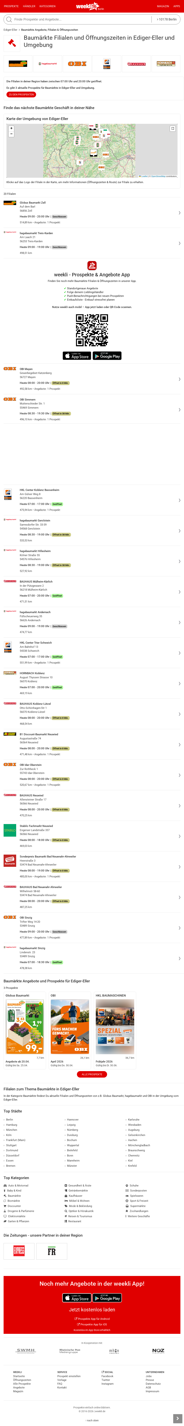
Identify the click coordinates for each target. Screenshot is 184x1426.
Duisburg (71, 1135)
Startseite (19, 1376)
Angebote (19, 1387)
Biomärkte (12, 1200)
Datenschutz (153, 1383)
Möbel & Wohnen (77, 1200)
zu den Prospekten (21, 94)
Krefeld (131, 1165)
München (10, 1129)
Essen (8, 1160)
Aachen (131, 1140)
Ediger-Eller (10, 29)
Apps (176, 6)
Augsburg (132, 1129)
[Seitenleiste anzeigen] (177, 1418)
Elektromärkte (14, 1216)
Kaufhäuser (73, 1195)
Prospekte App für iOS (92, 1324)
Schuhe (132, 1185)
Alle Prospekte (92, 1074)
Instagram (108, 1383)
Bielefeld (71, 1150)
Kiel (129, 1160)
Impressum (152, 1391)
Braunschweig (135, 1150)
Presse (150, 1380)
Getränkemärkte (76, 1190)
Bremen (9, 1165)
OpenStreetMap (158, 176)
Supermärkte (136, 1206)
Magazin (163, 6)
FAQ (59, 1383)
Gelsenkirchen (135, 1135)
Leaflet (143, 176)
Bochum (71, 1140)
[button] (172, 128)
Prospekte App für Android (92, 1319)
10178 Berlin (167, 19)
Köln (8, 1135)
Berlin (101, 9)
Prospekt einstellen (68, 1376)
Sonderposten (136, 1190)
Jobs (149, 1376)
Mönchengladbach (138, 1145)
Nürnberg (71, 1129)
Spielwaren (134, 1195)
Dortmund (11, 1150)
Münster (71, 1165)
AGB (148, 1387)
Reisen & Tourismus (78, 1216)
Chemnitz (132, 1155)
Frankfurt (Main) (14, 1140)
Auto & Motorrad (16, 1185)
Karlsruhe (132, 1119)
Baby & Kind (12, 1190)
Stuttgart (10, 1145)
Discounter (12, 1206)
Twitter (106, 1380)
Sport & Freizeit (137, 1200)
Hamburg (10, 1124)
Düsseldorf (11, 1155)
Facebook (107, 1376)
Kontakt (62, 1387)
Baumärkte (12, 1195)
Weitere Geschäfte (138, 1216)
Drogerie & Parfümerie (19, 1211)
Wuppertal (72, 1145)
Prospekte (11, 6)
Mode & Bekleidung (78, 1206)
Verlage (61, 1380)
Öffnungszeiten (22, 1380)
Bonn (69, 1155)
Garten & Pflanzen (16, 1221)
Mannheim (72, 1160)
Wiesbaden (133, 1124)
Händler (29, 6)
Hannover (72, 1119)
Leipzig (70, 1124)
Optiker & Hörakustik (79, 1211)
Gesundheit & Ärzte (78, 1185)
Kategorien (48, 6)
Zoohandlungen (137, 1211)
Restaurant (73, 1221)
